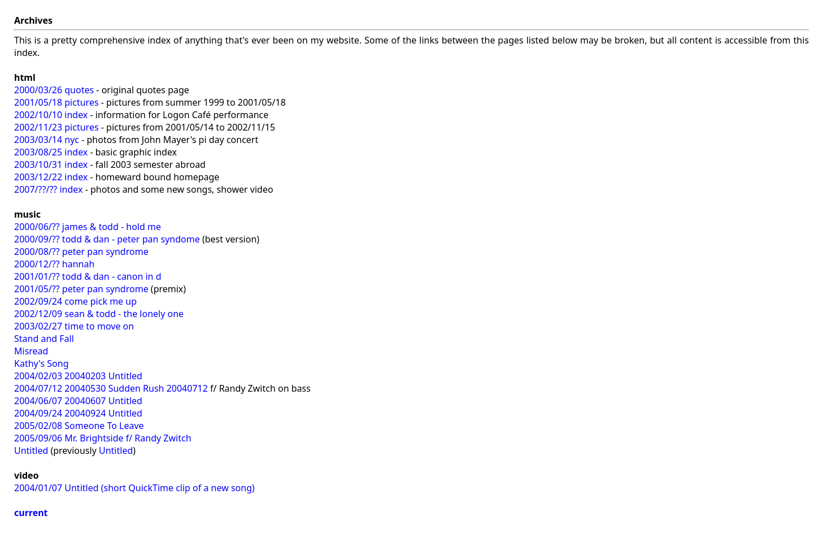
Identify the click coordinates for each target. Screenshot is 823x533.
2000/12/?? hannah (54, 264)
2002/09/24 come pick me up (75, 301)
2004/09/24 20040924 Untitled (78, 413)
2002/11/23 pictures (56, 127)
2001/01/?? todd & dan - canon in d (88, 276)
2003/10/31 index (51, 164)
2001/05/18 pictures (56, 102)
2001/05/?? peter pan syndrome (81, 289)
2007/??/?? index (48, 189)
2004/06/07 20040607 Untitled (78, 401)
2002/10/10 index (51, 115)
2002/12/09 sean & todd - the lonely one (99, 313)
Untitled (31, 450)
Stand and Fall (44, 338)
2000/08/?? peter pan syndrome (81, 251)
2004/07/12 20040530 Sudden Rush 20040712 (111, 388)
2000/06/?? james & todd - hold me (87, 226)
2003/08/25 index (51, 152)
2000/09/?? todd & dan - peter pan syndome (107, 239)
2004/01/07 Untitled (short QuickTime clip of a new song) (134, 488)
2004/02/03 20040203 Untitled (78, 376)
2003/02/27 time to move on (74, 326)
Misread (31, 351)
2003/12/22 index (51, 177)
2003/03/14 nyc (46, 139)
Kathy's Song (41, 363)
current (31, 512)
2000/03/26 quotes (54, 90)
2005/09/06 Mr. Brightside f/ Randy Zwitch (102, 438)
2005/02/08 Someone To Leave (79, 425)
